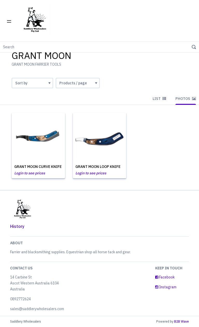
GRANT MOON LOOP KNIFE (97, 166)
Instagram (165, 287)
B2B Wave (181, 321)
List (159, 98)
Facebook (165, 277)
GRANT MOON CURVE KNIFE (38, 166)
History (17, 226)
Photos (185, 98)
